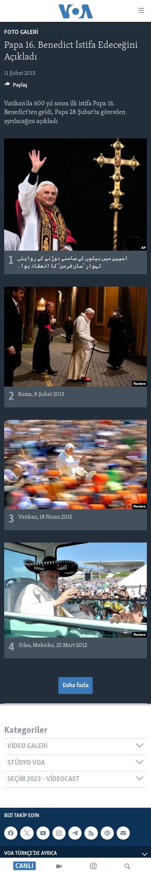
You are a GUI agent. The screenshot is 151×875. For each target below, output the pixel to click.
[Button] (16, 86)
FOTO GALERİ (21, 32)
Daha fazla (75, 685)
